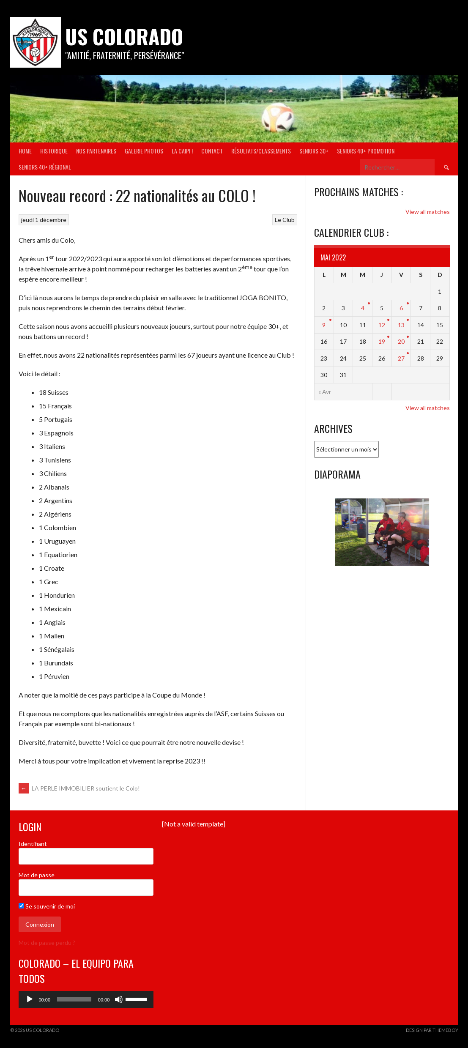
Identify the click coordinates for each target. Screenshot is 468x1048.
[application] (86, 999)
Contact (212, 150)
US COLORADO (124, 36)
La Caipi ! (182, 150)
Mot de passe (37, 874)
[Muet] (119, 999)
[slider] (74, 999)
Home (25, 150)
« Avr (324, 391)
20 (401, 341)
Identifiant (33, 843)
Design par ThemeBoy (432, 1030)
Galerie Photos (144, 150)
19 (381, 341)
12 (381, 324)
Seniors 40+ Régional (45, 166)
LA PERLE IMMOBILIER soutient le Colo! (79, 788)
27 (401, 358)
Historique (54, 150)
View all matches (427, 211)
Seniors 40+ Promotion (365, 150)
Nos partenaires (96, 150)
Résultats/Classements (261, 150)
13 (401, 324)
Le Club (285, 219)
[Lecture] (29, 999)
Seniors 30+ (313, 150)
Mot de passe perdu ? (47, 942)
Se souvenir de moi (47, 906)
